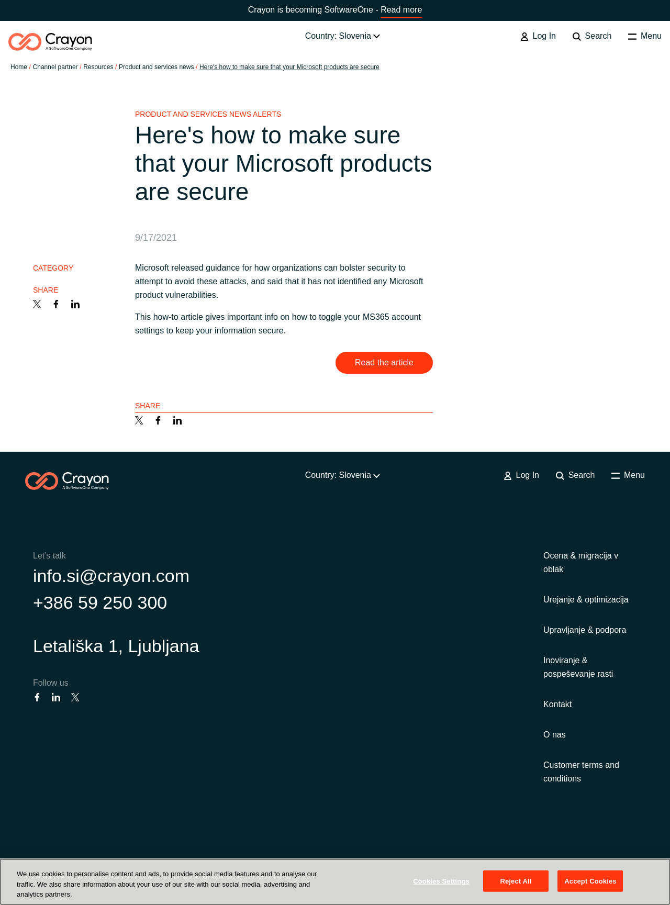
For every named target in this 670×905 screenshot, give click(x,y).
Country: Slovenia (343, 35)
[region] (335, 881)
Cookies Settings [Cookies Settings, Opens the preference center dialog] (441, 881)
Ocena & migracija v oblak (580, 562)
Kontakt (557, 704)
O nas (554, 734)
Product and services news (156, 67)
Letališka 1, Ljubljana (116, 646)
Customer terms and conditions (581, 772)
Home (18, 67)
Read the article (384, 362)
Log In (538, 36)
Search (592, 36)
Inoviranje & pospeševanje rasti (578, 667)
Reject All (515, 881)
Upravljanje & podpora (584, 629)
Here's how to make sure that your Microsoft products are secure (289, 67)
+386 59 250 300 (100, 602)
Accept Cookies (590, 881)
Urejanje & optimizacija (586, 599)
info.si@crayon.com (111, 576)
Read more (401, 9)
